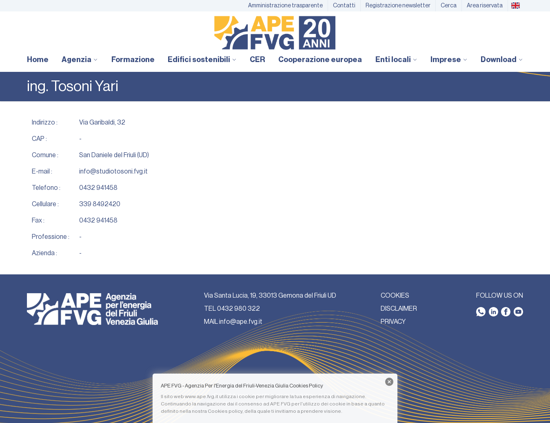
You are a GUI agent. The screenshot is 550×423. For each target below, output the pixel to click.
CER (257, 59)
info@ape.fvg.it (240, 321)
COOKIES (395, 295)
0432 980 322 (238, 308)
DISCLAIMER (399, 308)
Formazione (133, 59)
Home (38, 59)
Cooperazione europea (320, 59)
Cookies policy (225, 411)
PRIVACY (393, 321)
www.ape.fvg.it (201, 396)
